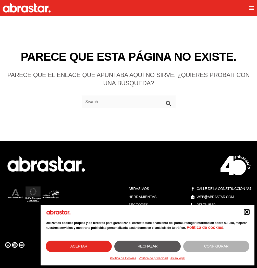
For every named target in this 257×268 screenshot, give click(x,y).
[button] (246, 212)
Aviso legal (177, 258)
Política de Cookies (123, 258)
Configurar (216, 246)
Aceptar (78, 246)
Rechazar (148, 246)
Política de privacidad (153, 258)
